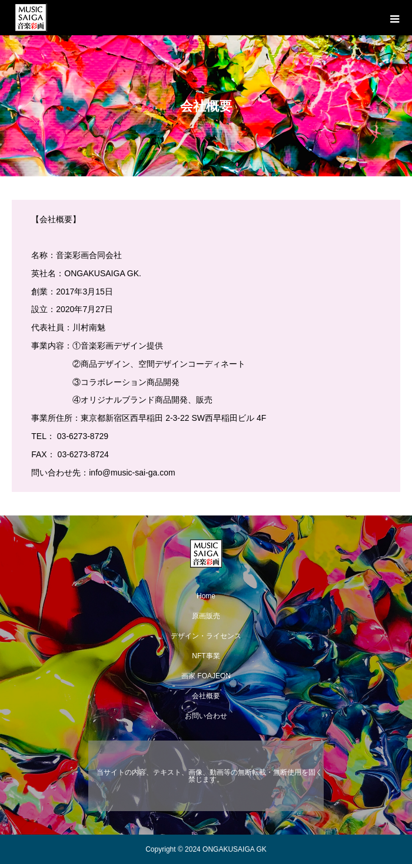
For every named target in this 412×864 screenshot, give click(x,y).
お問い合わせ (206, 716)
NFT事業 (206, 656)
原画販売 (206, 616)
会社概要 (206, 696)
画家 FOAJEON (206, 676)
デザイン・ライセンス (206, 636)
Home (206, 596)
